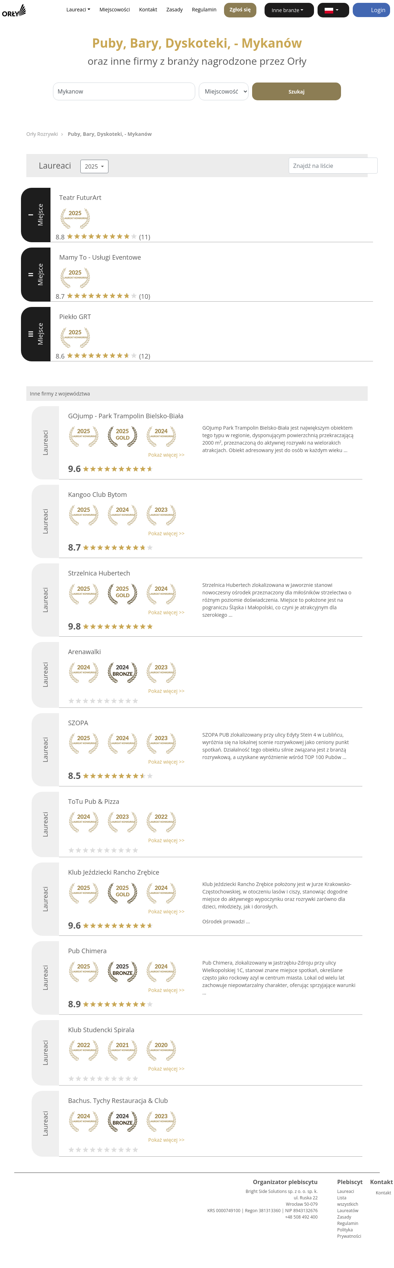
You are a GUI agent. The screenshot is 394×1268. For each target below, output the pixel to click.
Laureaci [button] (76, 9)
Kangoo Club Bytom (97, 494)
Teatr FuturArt (80, 197)
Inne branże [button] (285, 10)
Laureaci (345, 1191)
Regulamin (204, 9)
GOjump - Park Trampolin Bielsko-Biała (125, 416)
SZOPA (78, 722)
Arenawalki (84, 651)
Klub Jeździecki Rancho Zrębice (113, 872)
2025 (92, 166)
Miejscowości (115, 9)
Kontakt (148, 9)
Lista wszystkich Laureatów (347, 1204)
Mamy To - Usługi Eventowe (100, 257)
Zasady (174, 9)
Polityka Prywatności (349, 1233)
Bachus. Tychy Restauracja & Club (118, 1100)
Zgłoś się (240, 9)
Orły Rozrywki (42, 134)
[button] (333, 10)
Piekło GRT (75, 316)
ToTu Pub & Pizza (93, 801)
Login (371, 10)
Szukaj (296, 91)
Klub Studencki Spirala (101, 1029)
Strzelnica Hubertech (99, 573)
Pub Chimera (87, 950)
